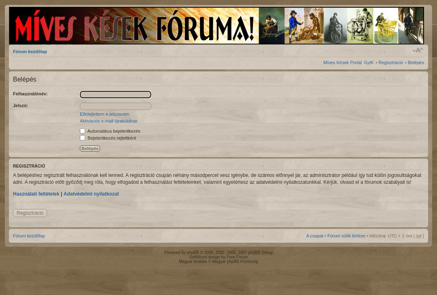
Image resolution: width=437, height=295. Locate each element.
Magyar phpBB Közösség (235, 261)
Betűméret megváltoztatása (418, 50)
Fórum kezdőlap (30, 51)
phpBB (193, 252)
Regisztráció (391, 62)
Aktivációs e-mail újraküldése (108, 120)
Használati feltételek (36, 194)
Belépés (416, 62)
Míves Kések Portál (342, 62)
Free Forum (237, 257)
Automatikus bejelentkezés (110, 131)
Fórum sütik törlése (347, 235)
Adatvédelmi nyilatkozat (91, 194)
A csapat (314, 235)
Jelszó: (20, 105)
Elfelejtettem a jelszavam (104, 114)
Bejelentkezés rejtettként (108, 138)
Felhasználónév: (30, 93)
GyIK (368, 62)
